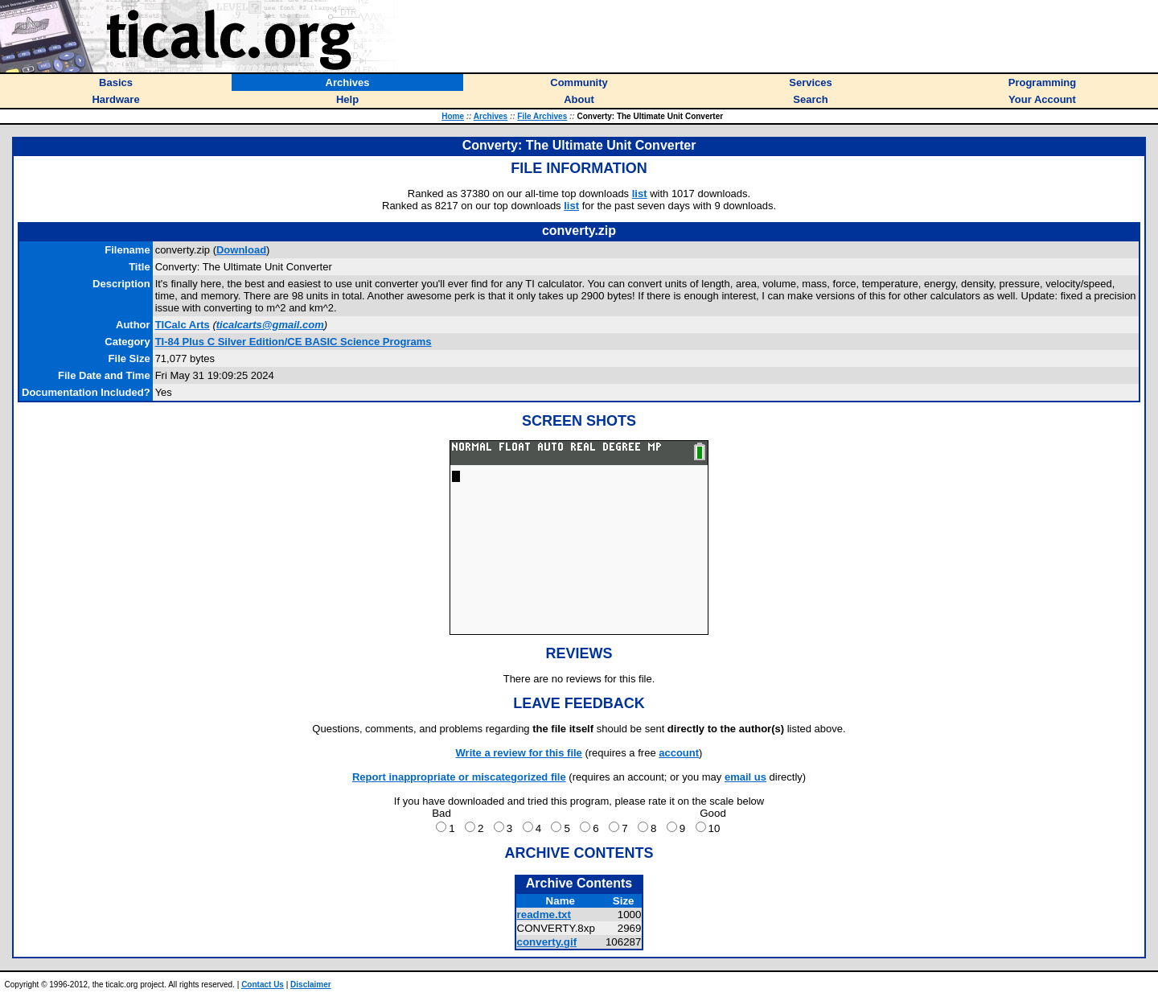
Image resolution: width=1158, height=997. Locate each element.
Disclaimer (310, 984)
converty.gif (547, 942)
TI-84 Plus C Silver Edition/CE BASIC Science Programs (293, 342)
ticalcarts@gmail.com (270, 325)
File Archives (542, 116)
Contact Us (262, 984)
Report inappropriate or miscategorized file (459, 777)
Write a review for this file (519, 753)
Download (241, 250)
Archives (490, 116)
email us (745, 777)
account (679, 753)
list (639, 193)
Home (452, 116)
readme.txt (544, 914)
